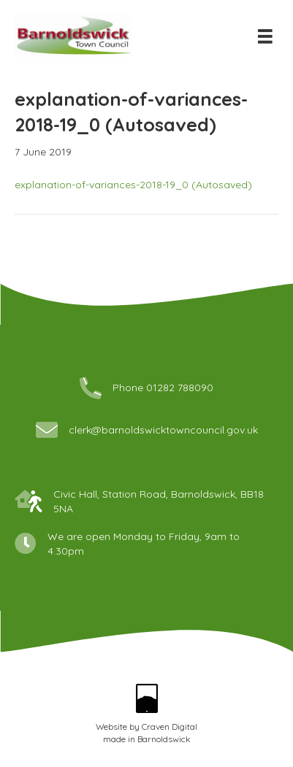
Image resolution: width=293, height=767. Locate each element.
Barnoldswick (164, 738)
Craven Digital (169, 726)
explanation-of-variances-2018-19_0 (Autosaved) (133, 184)
